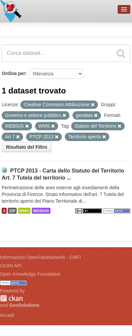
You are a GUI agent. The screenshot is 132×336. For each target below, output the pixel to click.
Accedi (7, 315)
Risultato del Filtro (26, 147)
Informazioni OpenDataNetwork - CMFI (40, 257)
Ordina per (13, 73)
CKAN (11, 298)
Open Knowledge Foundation (30, 274)
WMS (24, 210)
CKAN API (11, 265)
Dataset (12, 28)
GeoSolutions (24, 305)
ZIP (12, 210)
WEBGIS (41, 210)
